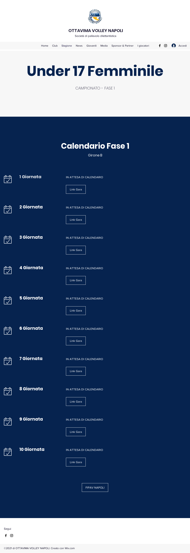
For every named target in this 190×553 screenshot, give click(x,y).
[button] (76, 189)
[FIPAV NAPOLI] (95, 487)
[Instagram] (166, 46)
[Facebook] (160, 46)
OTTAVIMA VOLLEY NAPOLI (95, 31)
